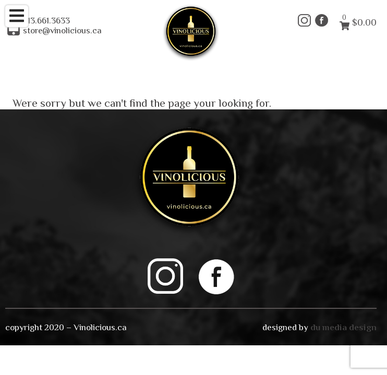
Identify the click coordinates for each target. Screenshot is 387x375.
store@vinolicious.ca (62, 30)
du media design (343, 327)
